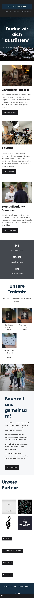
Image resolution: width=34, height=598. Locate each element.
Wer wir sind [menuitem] (26, 11)
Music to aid (7, 563)
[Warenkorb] (2, 596)
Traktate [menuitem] (7, 11)
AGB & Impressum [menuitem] (25, 586)
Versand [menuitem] (6, 586)
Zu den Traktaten (10, 113)
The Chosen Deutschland (12, 551)
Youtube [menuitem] (16, 11)
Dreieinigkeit (7, 575)
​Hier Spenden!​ (12, 467)
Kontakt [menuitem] (14, 586)
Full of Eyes (7, 538)
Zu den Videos (9, 171)
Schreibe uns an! (10, 231)
